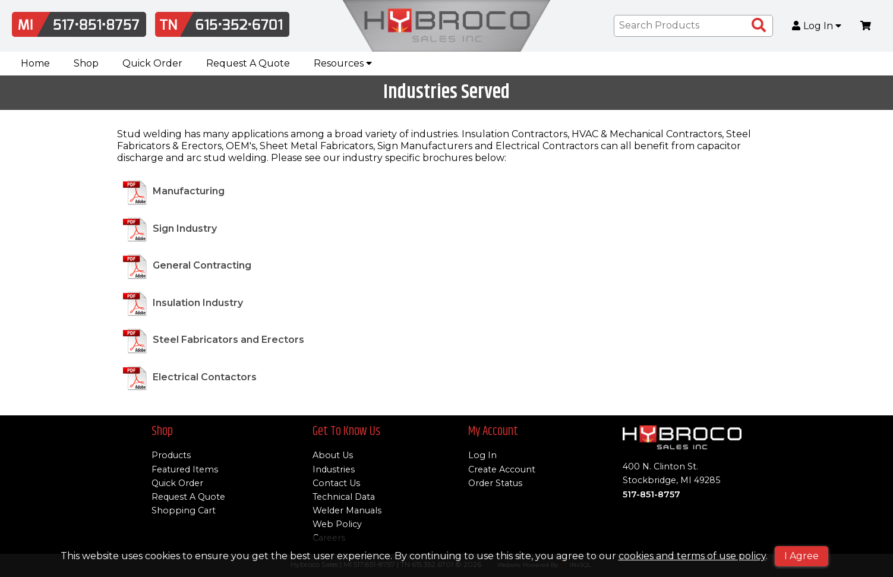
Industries (334, 469)
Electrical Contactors (205, 377)
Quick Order (152, 63)
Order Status (495, 483)
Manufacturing (189, 191)
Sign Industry (185, 228)
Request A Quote (248, 63)
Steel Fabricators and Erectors (228, 340)
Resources (343, 63)
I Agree (801, 556)
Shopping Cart (184, 510)
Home (35, 63)
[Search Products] (759, 25)
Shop (86, 63)
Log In (817, 26)
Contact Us (336, 483)
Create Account (501, 469)
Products (171, 455)
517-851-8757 (651, 494)
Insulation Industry (198, 302)
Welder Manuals (347, 510)
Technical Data (344, 496)
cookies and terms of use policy (692, 556)
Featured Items (185, 469)
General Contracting (202, 266)
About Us (333, 455)
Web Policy (337, 524)
